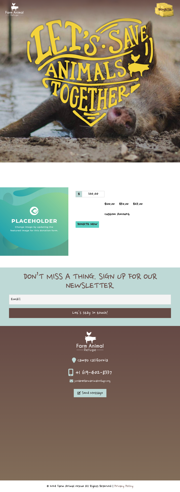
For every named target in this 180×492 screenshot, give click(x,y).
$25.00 (137, 204)
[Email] (90, 299)
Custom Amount (116, 214)
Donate (164, 9)
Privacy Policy (123, 486)
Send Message (90, 393)
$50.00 (123, 204)
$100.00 (109, 204)
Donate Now (87, 224)
